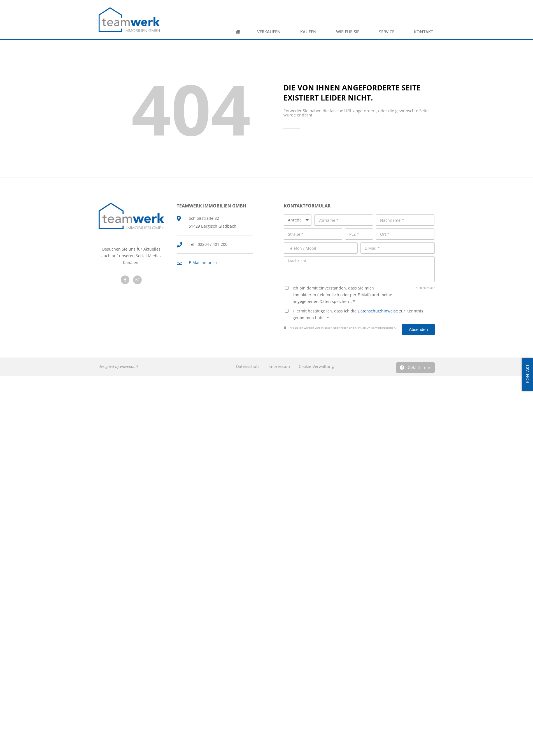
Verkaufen (270, 32)
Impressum (279, 366)
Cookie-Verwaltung (316, 366)
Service (388, 32)
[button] (415, 367)
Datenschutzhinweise (378, 311)
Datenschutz (248, 366)
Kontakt (425, 32)
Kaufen (309, 32)
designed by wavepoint (118, 366)
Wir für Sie (349, 32)
